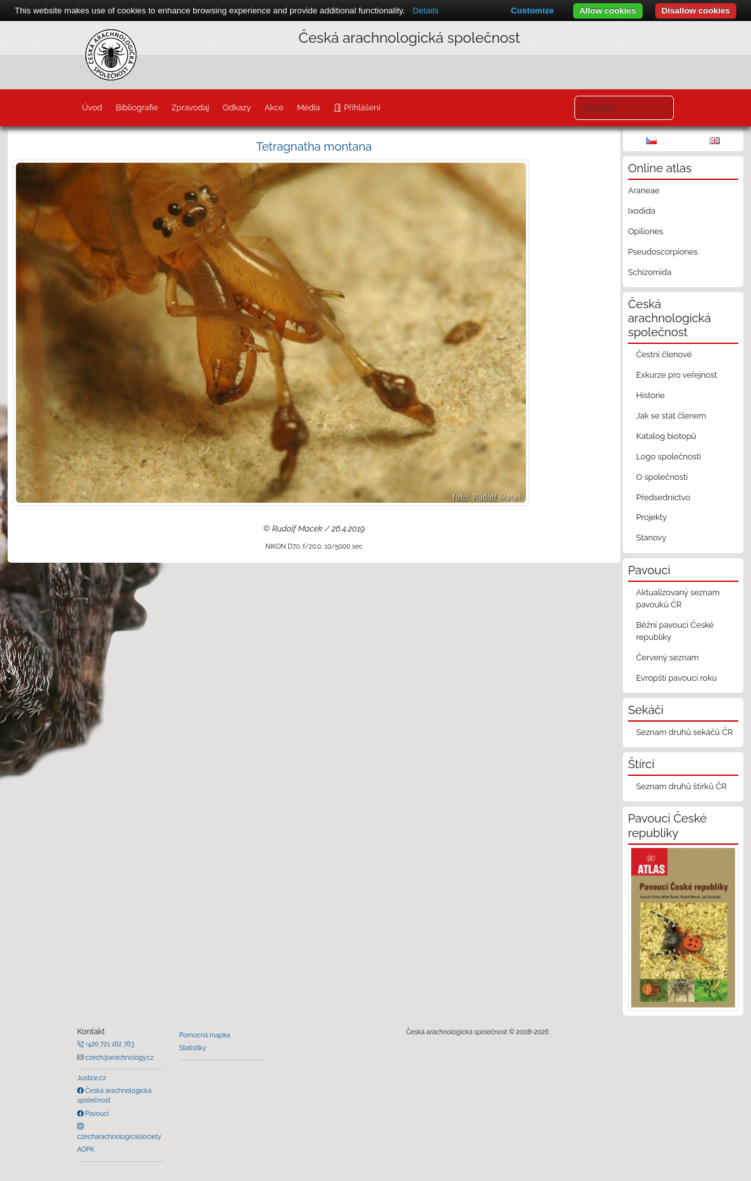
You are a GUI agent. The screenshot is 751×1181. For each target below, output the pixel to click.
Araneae (644, 190)
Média (308, 107)
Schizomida (649, 272)
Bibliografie (136, 107)
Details (425, 10)
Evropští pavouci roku (676, 678)
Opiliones (645, 231)
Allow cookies (608, 10)
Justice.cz (91, 1077)
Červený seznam (667, 657)
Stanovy (651, 537)
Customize (532, 10)
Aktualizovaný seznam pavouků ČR (678, 598)
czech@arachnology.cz (119, 1057)
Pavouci (96, 1113)
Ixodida (641, 211)
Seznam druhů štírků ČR (681, 786)
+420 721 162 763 (109, 1044)
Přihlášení (361, 107)
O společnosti (662, 477)
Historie (650, 395)
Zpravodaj (190, 107)
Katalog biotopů (666, 436)
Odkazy (236, 107)
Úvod (92, 107)
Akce (274, 107)
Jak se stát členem (671, 415)
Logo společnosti (668, 456)
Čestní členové (664, 354)
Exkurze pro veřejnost (676, 375)
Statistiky (192, 1047)
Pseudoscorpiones (662, 251)
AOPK (85, 1149)
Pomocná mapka (204, 1035)
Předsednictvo (663, 497)
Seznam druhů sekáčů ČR (684, 732)
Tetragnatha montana (314, 146)
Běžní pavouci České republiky (675, 631)
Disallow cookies (696, 10)
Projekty (651, 517)
